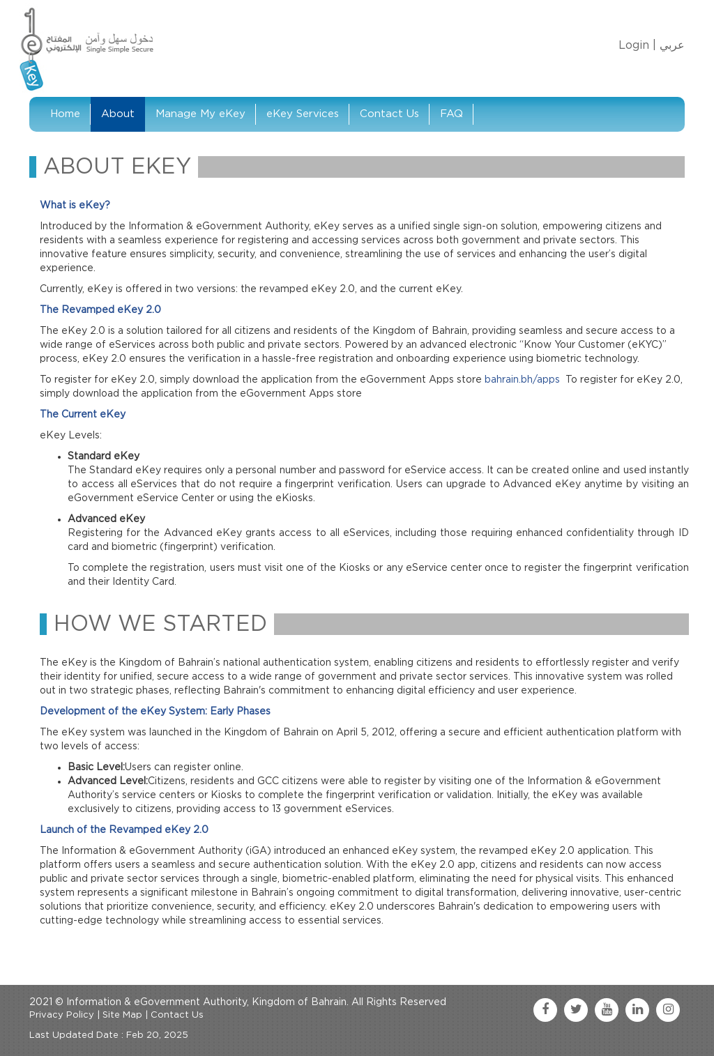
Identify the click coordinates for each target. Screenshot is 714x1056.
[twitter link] (576, 1010)
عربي (672, 45)
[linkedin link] (637, 1010)
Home (65, 114)
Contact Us (389, 114)
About (118, 114)
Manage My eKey (200, 114)
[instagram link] (668, 1010)
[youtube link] (606, 1010)
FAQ (451, 114)
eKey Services (302, 114)
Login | (637, 45)
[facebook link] (545, 1010)
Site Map (122, 1015)
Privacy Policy (61, 1015)
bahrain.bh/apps (522, 380)
